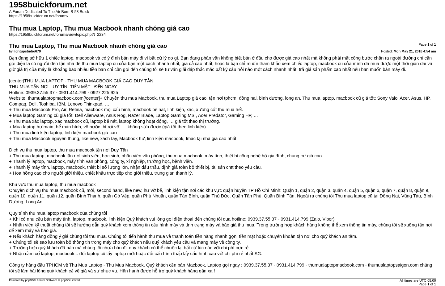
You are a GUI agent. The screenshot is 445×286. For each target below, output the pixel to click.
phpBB (29, 280)
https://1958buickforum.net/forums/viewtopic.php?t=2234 (57, 34)
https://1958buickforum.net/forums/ (38, 16)
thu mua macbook (60, 190)
